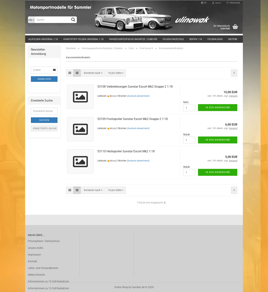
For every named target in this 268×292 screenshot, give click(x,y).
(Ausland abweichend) (138, 96)
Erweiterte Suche (45, 128)
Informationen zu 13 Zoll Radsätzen (48, 288)
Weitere (232, 39)
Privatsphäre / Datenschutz (44, 241)
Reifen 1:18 (195, 39)
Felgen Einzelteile (173, 39)
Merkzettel (233, 2)
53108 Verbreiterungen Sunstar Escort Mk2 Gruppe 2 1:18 (135, 86)
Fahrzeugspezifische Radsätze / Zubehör (133, 39)
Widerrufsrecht (36, 274)
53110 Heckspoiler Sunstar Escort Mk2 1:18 (126, 151)
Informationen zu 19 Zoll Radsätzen (48, 281)
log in (216, 2)
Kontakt (32, 261)
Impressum (34, 254)
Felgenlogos (215, 39)
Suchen (44, 120)
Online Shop (121, 287)
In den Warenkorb (218, 107)
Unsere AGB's (35, 247)
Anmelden (44, 79)
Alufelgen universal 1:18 (43, 39)
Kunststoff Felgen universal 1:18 (83, 39)
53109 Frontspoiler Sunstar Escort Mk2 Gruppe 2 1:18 (132, 119)
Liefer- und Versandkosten (43, 268)
